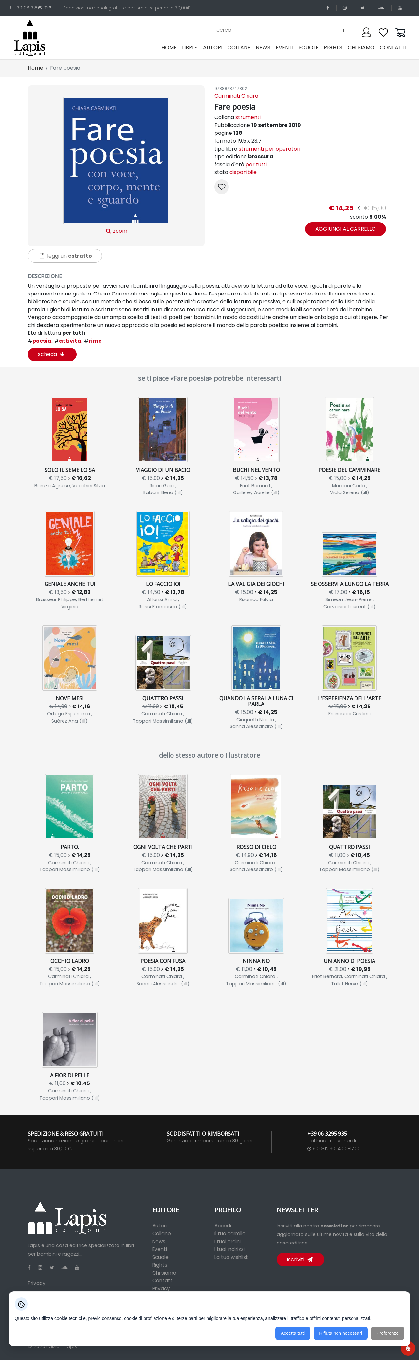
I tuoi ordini (227, 1241)
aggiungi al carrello (345, 229)
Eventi (159, 1249)
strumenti (248, 117)
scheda (51, 354)
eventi (284, 47)
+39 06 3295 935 (31, 8)
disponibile (243, 172)
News (158, 1241)
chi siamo (361, 47)
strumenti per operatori (269, 148)
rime (92, 341)
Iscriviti (300, 1259)
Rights (159, 1265)
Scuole (160, 1257)
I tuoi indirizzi (229, 1249)
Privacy (37, 1283)
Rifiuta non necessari (340, 1333)
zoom (116, 166)
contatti (393, 47)
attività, (68, 341)
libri (190, 47)
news (263, 47)
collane (239, 47)
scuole (309, 47)
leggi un (66, 255)
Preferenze (387, 1333)
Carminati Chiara (236, 95)
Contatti (162, 1280)
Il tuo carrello (230, 1233)
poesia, (40, 341)
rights (333, 47)
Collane (161, 1233)
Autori (159, 1225)
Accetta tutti (293, 1333)
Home (170, 47)
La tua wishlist (231, 1257)
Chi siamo (164, 1272)
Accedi (222, 1225)
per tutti (256, 164)
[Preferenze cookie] (408, 1348)
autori (212, 47)
